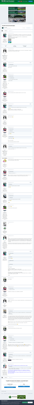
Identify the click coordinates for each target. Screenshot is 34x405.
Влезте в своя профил (25, 1)
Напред (6, 377)
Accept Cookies (25, 402)
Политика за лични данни (18, 401)
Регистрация (30, 1)
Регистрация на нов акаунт (10, 387)
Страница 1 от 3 (10, 377)
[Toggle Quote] (9, 197)
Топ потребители (4, 3)
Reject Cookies (30, 402)
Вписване (24, 386)
